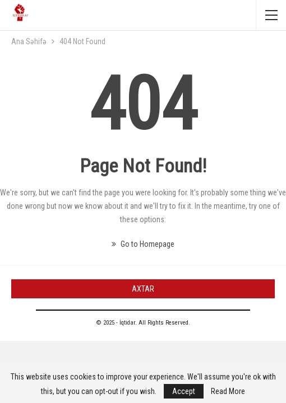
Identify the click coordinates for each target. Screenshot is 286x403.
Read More (228, 391)
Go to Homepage (143, 244)
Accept (183, 391)
